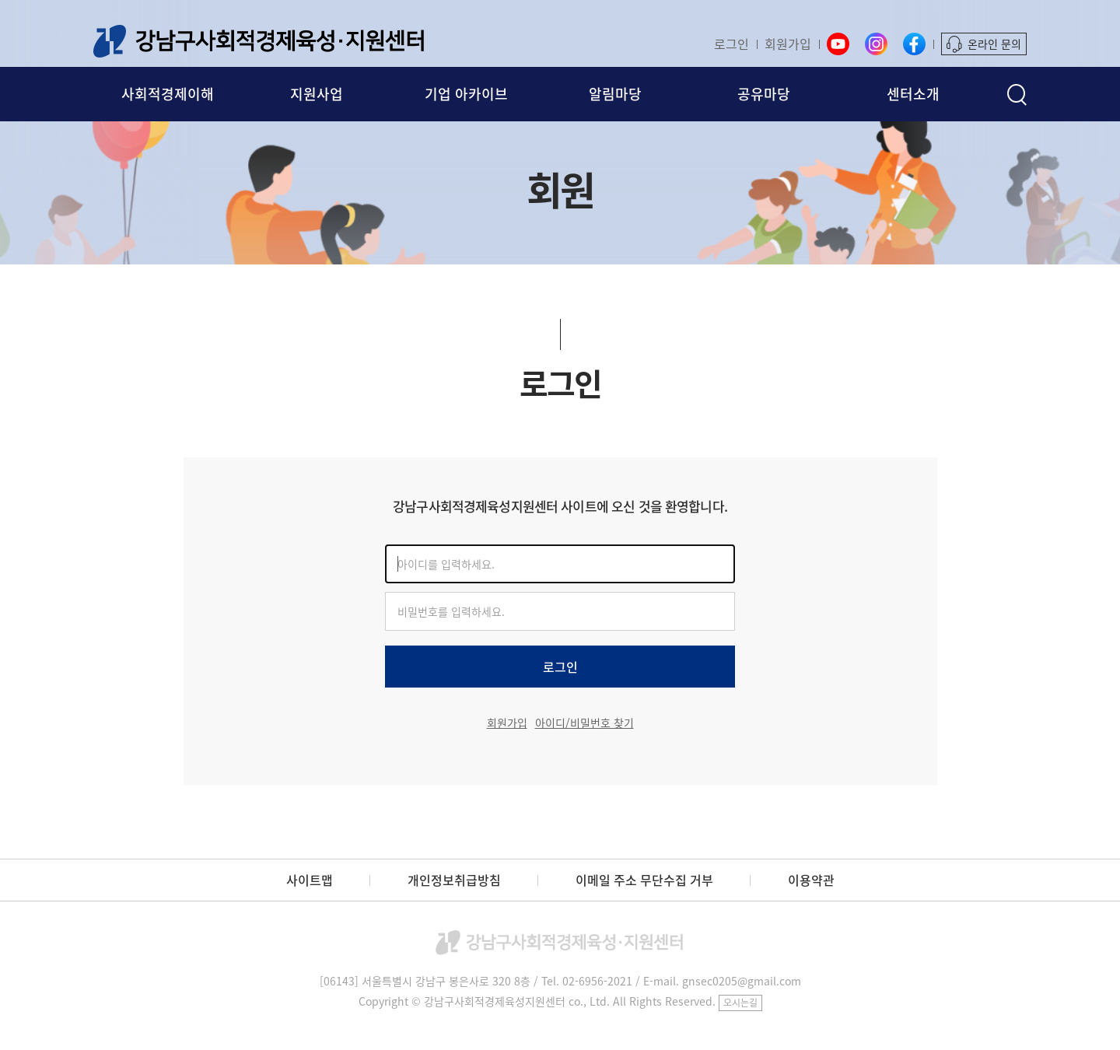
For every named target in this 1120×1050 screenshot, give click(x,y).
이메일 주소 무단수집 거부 (644, 879)
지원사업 (316, 93)
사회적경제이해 (167, 93)
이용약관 (811, 879)
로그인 (731, 43)
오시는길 (740, 1003)
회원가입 (788, 43)
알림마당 (615, 93)
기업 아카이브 (466, 93)
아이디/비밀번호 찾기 (584, 722)
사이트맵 (309, 879)
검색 (1017, 94)
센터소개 (913, 93)
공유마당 (763, 93)
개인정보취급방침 (454, 879)
